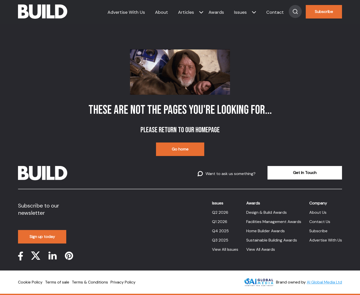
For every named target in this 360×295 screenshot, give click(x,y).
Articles (186, 12)
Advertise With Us (126, 12)
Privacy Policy (123, 282)
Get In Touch (304, 172)
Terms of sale (57, 282)
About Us (317, 212)
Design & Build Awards (266, 212)
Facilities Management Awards (273, 221)
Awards (216, 12)
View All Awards (260, 249)
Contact (275, 12)
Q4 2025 (220, 231)
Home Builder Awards (265, 231)
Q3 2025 (220, 240)
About (161, 12)
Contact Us (319, 221)
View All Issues (225, 249)
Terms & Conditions (90, 282)
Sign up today (42, 236)
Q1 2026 (219, 221)
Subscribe (324, 11)
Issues (240, 12)
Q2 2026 (220, 212)
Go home (180, 149)
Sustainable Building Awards (271, 240)
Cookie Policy (30, 282)
